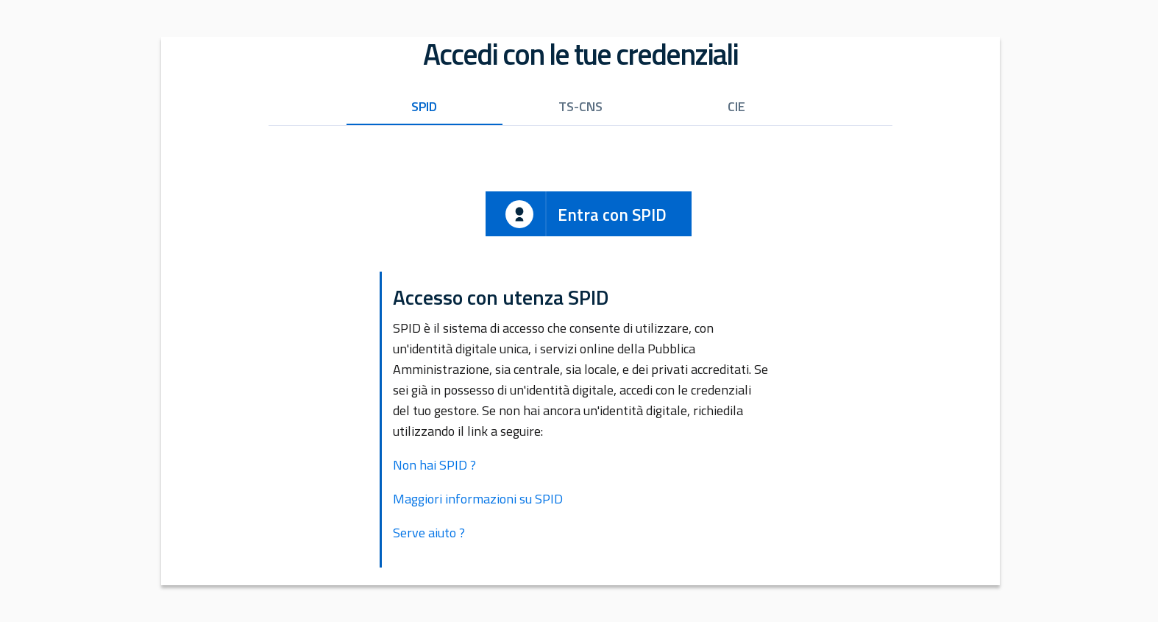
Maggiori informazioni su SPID (478, 499)
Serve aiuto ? (429, 533)
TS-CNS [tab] (580, 106)
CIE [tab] (736, 106)
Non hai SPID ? (434, 465)
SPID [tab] (424, 106)
